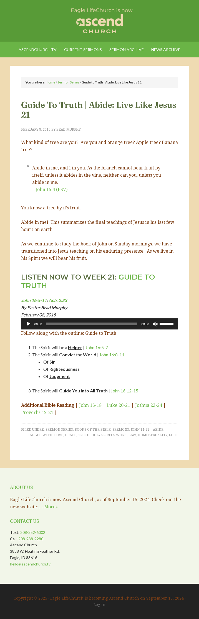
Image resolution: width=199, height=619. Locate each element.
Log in (99, 604)
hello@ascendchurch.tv (30, 564)
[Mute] (155, 324)
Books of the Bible (93, 429)
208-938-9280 (30, 538)
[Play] (28, 324)
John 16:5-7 (96, 347)
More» (51, 507)
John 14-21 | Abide (147, 429)
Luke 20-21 (118, 405)
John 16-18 (90, 405)
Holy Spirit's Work (109, 435)
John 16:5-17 (34, 300)
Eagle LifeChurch (99, 19)
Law (132, 435)
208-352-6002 (32, 532)
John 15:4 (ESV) (51, 189)
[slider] (91, 324)
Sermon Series (59, 429)
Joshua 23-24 (148, 405)
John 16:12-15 (124, 390)
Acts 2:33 (58, 300)
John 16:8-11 (111, 354)
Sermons (120, 429)
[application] (99, 323)
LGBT (173, 435)
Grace (70, 435)
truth (84, 435)
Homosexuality (152, 435)
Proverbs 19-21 (37, 412)
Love (58, 435)
